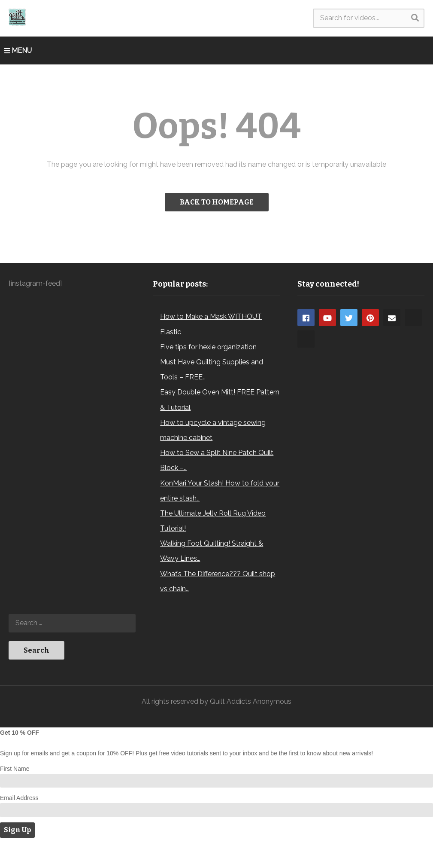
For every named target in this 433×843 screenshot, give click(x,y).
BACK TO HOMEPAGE (217, 202)
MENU (18, 50)
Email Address (19, 797)
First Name (14, 768)
